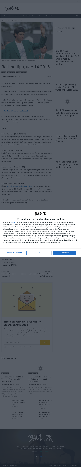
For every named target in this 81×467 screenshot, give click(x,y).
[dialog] (40, 233)
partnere (13, 222)
